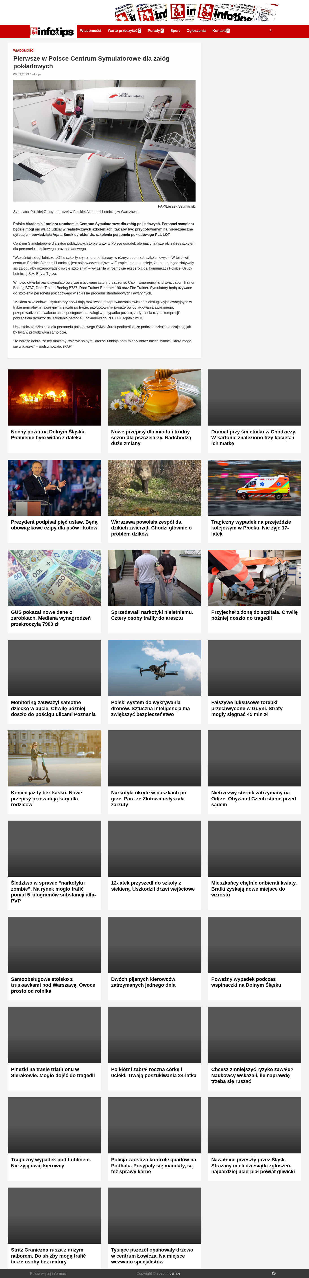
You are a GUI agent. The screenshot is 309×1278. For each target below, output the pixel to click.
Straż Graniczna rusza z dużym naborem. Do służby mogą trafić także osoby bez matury (48, 1256)
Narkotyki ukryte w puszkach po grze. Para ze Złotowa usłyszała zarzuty (148, 798)
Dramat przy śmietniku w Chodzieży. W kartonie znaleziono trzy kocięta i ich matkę (253, 437)
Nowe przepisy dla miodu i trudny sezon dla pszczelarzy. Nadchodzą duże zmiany (151, 437)
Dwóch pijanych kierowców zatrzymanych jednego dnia (143, 982)
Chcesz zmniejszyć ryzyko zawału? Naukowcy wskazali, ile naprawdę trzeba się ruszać (252, 1075)
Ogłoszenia (196, 31)
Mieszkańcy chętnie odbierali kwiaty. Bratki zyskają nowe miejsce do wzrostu (254, 889)
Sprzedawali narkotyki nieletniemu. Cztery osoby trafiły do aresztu (152, 615)
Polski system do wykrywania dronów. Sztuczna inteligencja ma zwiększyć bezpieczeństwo (150, 708)
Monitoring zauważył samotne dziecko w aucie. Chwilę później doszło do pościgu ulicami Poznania (53, 708)
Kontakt (219, 31)
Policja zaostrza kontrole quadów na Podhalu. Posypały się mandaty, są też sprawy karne (153, 1165)
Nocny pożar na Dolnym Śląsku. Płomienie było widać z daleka (48, 434)
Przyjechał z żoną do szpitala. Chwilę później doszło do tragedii (254, 615)
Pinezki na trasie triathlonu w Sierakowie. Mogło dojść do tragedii (53, 1072)
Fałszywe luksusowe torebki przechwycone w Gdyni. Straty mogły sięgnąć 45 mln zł (247, 708)
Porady (154, 31)
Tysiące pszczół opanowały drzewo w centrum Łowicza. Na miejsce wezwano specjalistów (152, 1256)
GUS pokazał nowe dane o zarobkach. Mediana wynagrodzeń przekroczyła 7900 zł (51, 618)
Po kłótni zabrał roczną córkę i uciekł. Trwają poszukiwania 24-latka (153, 1072)
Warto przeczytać (122, 31)
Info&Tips (173, 1273)
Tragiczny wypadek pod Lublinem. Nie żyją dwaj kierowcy (51, 1162)
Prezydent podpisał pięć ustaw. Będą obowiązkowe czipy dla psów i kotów (54, 525)
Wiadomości (90, 31)
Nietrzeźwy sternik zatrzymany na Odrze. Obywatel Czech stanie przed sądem (253, 798)
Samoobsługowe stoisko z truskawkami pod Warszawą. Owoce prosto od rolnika (53, 985)
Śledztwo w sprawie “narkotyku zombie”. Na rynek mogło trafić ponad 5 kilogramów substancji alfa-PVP (53, 891)
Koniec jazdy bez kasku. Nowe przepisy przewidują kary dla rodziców (46, 798)
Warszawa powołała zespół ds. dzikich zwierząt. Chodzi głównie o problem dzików (151, 528)
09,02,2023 (21, 74)
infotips (36, 74)
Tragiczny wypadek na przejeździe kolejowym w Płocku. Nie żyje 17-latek (251, 528)
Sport (175, 31)
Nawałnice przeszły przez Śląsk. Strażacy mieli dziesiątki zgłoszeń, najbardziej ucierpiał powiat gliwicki (253, 1165)
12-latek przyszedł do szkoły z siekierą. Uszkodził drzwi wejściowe (153, 886)
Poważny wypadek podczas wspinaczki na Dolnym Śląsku (246, 982)
